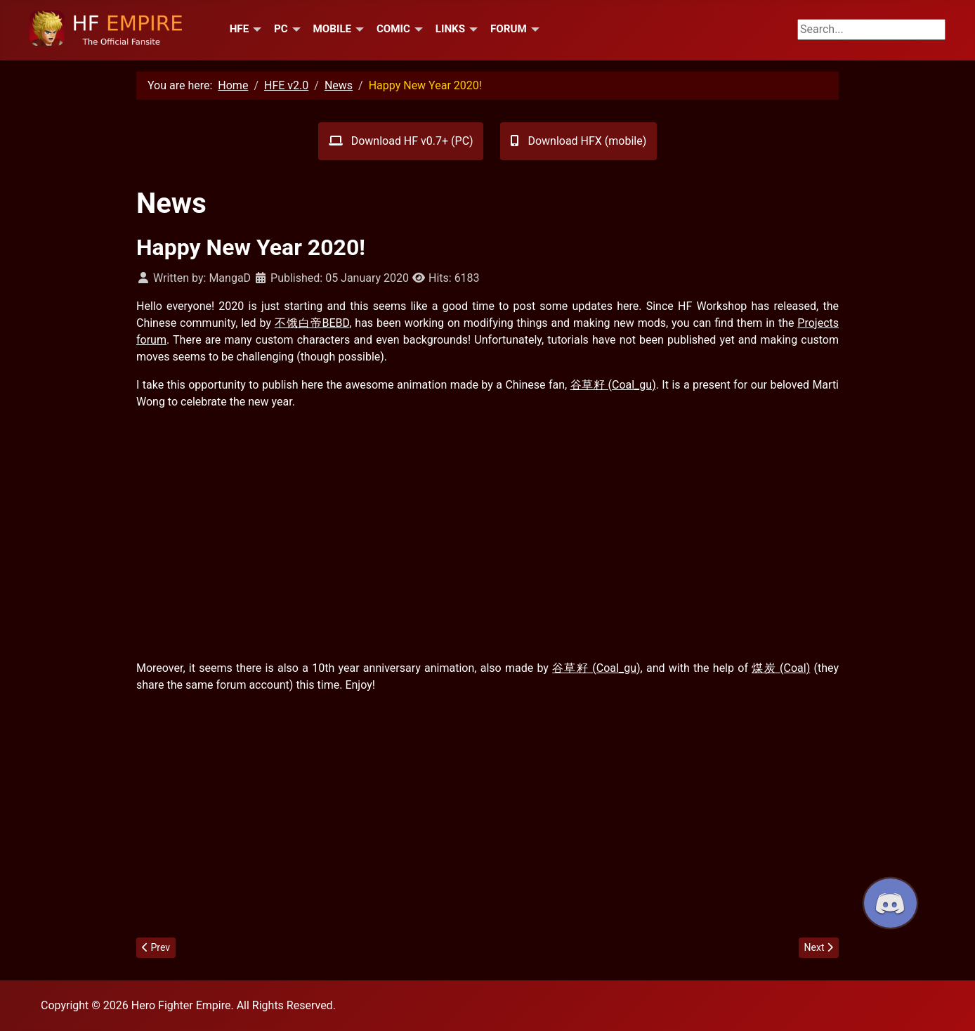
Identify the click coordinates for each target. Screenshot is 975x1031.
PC (281, 28)
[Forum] (533, 29)
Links (450, 28)
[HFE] (255, 29)
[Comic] (416, 29)
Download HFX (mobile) (578, 141)
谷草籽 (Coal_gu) (613, 384)
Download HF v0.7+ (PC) (401, 141)
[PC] (294, 29)
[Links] (471, 29)
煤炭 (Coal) (781, 668)
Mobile (332, 28)
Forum (508, 28)
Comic (393, 28)
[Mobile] (357, 29)
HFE (239, 28)
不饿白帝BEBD (312, 323)
